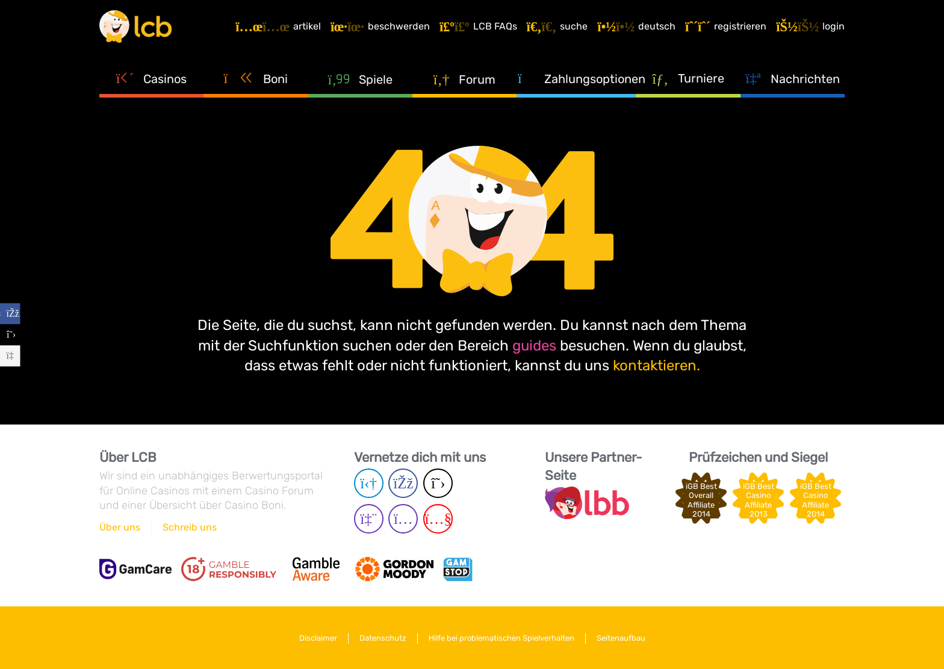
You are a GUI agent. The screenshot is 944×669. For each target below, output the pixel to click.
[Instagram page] (403, 519)
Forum (464, 79)
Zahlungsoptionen (577, 78)
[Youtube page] (438, 519)
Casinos (151, 78)
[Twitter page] (438, 483)
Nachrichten (792, 78)
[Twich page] (369, 519)
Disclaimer (318, 638)
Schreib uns (190, 527)
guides (534, 345)
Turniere (688, 77)
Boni (256, 78)
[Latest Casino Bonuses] (135, 26)
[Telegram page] (369, 483)
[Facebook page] (403, 483)
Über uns (119, 527)
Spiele (360, 79)
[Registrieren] (725, 26)
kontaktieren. (656, 365)
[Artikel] (278, 26)
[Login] (810, 26)
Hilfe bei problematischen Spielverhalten (501, 638)
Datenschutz (382, 638)
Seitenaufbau (621, 638)
